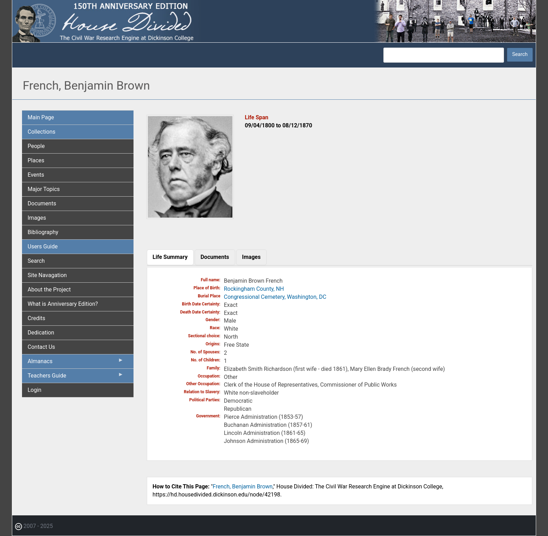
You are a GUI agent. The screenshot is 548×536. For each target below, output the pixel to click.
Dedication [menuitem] (41, 332)
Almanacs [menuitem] (75, 362)
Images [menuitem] (37, 217)
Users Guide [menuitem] (43, 246)
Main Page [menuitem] (41, 117)
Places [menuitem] (36, 160)
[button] (190, 216)
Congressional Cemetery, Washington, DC (275, 297)
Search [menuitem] (36, 261)
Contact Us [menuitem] (41, 347)
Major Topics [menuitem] (44, 189)
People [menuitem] (36, 146)
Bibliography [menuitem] (43, 232)
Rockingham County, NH (254, 288)
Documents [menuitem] (42, 203)
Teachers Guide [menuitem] (75, 377)
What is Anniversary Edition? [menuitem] (63, 304)
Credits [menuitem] (36, 318)
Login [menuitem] (34, 390)
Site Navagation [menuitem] (47, 275)
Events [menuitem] (36, 174)
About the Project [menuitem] (49, 289)
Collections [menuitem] (42, 131)
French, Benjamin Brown (243, 486)
